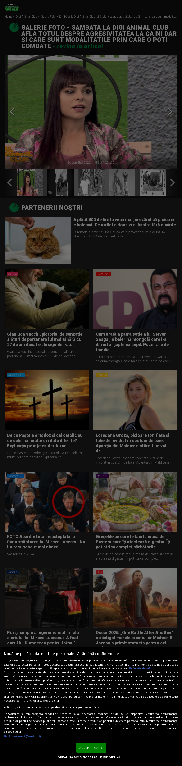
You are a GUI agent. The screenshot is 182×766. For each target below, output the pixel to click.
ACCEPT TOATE (91, 748)
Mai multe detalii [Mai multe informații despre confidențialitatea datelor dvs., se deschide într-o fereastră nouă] (139, 668)
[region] (91, 706)
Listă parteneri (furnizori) (22, 736)
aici (73, 688)
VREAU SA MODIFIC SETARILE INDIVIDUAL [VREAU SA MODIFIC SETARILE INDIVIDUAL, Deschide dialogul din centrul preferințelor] (89, 757)
